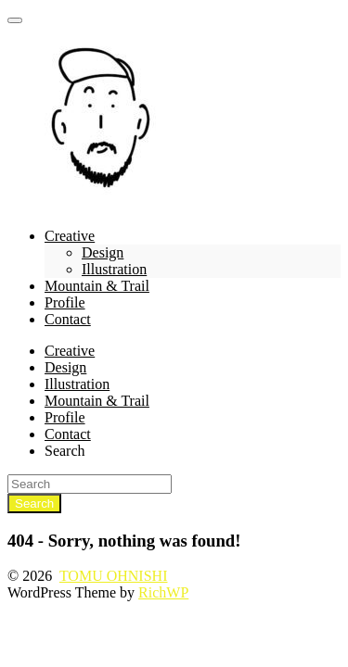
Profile (65, 302)
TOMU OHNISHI (113, 576)
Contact (68, 319)
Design (102, 252)
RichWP (163, 592)
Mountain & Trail (97, 286)
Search (65, 451)
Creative (70, 236)
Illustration (114, 269)
